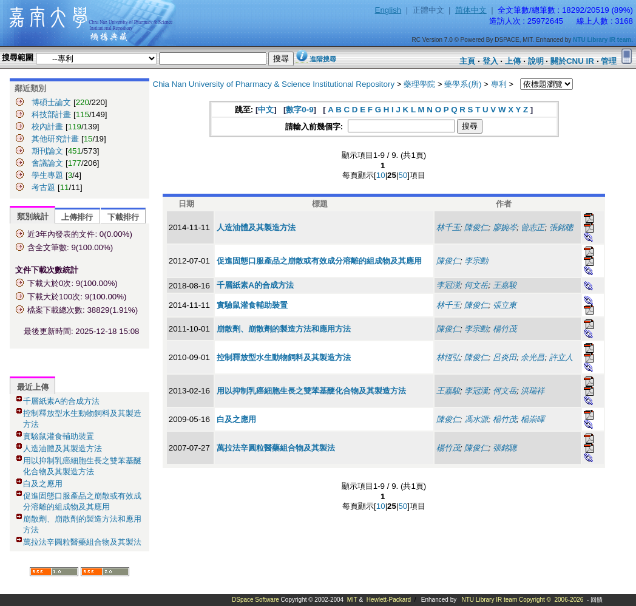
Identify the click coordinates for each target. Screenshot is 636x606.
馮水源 (476, 419)
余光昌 (532, 357)
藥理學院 (419, 84)
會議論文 (47, 163)
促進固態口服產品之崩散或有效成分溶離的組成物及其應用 (319, 260)
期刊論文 (47, 150)
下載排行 (123, 217)
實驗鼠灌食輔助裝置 (58, 436)
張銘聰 (561, 227)
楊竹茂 (504, 328)
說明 (536, 61)
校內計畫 (47, 126)
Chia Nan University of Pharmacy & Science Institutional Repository (274, 84)
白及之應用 (43, 483)
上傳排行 (77, 217)
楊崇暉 (532, 419)
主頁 (467, 61)
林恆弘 (448, 357)
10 (380, 175)
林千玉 (448, 227)
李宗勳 (476, 260)
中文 (266, 109)
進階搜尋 (323, 59)
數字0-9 (299, 109)
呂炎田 (504, 357)
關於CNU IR (572, 61)
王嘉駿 (504, 285)
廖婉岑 (504, 227)
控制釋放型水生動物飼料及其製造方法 (284, 357)
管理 (609, 61)
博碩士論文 (51, 102)
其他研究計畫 (55, 138)
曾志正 (532, 227)
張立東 (504, 305)
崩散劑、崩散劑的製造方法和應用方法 (284, 328)
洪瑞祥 (532, 390)
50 (402, 175)
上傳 (513, 61)
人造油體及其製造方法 (62, 448)
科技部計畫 (51, 114)
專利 (499, 84)
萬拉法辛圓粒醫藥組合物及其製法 (82, 541)
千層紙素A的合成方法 (61, 401)
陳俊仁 (476, 227)
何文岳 (476, 285)
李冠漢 (448, 285)
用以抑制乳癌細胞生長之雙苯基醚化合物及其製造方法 (311, 390)
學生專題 (47, 175)
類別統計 (33, 216)
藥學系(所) (462, 84)
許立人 (561, 357)
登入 (490, 61)
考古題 (43, 187)
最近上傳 (33, 387)
